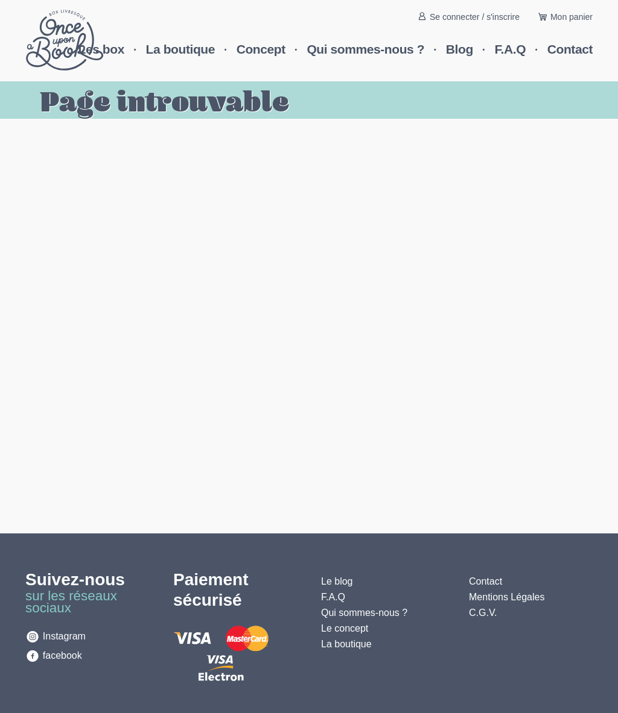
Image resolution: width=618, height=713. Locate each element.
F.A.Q (510, 49)
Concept (261, 49)
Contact (570, 49)
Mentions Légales (506, 597)
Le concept (344, 628)
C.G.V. (483, 613)
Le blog (337, 581)
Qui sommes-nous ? (365, 49)
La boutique (180, 49)
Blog (459, 49)
